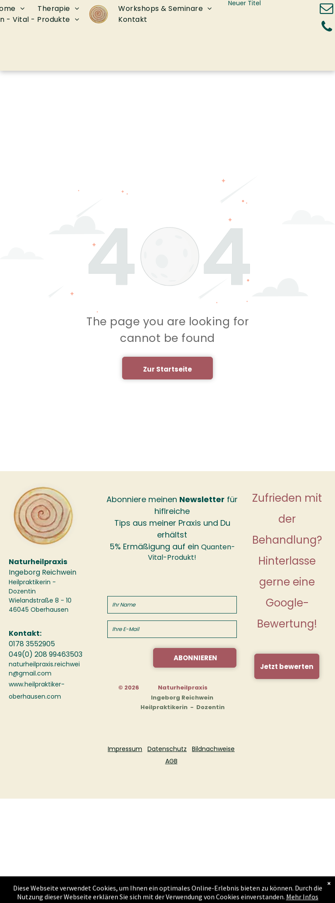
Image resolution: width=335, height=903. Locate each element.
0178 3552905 (32, 644)
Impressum (125, 748)
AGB (171, 761)
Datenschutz (167, 748)
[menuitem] (58, 8)
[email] (327, 10)
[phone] (327, 28)
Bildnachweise (213, 748)
